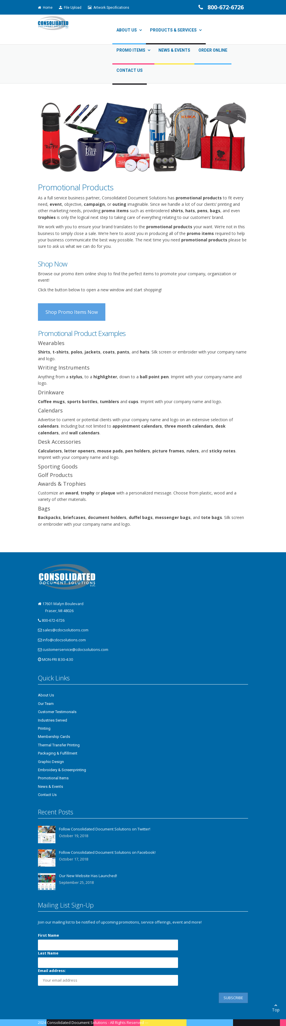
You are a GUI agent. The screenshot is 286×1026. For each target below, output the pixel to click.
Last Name (48, 953)
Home (45, 8)
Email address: (52, 970)
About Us (126, 30)
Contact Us (129, 70)
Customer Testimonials (57, 712)
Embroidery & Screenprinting (62, 770)
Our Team (46, 703)
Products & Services (173, 30)
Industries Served (52, 720)
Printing (44, 728)
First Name (48, 935)
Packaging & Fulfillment (57, 753)
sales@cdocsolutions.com (65, 630)
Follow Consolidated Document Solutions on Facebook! (107, 852)
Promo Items (130, 50)
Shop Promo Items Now (72, 312)
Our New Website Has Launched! (88, 875)
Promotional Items (53, 778)
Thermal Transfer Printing (59, 745)
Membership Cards (54, 736)
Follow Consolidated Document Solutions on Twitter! (104, 829)
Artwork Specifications (108, 8)
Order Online (212, 50)
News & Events (174, 50)
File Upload (70, 8)
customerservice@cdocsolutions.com (75, 649)
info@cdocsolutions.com (64, 639)
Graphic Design (51, 762)
